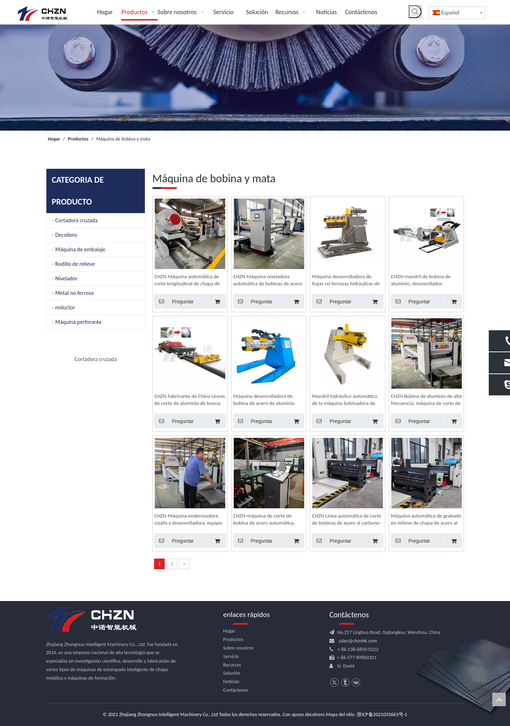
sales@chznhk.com (358, 641)
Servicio (231, 656)
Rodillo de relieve (75, 264)
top (499, 699)
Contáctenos (235, 690)
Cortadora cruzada (76, 220)
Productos (233, 639)
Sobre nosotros (238, 648)
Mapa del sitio (340, 714)
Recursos (232, 665)
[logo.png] (92, 619)
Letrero (317, 714)
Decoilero (66, 234)
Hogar (229, 631)
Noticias (231, 682)
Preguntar (174, 301)
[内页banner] (255, 77)
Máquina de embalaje (80, 249)
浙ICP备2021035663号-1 (382, 714)
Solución (231, 673)
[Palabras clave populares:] (415, 11)
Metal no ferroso (74, 293)
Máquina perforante (78, 322)
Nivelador (66, 278)
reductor (65, 307)
